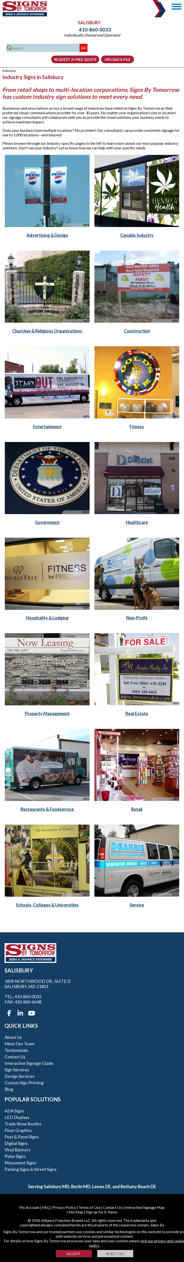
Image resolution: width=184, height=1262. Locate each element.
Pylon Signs (15, 1156)
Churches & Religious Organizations (47, 331)
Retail (137, 809)
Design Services (19, 1076)
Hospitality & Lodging (47, 617)
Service (137, 905)
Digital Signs (16, 1143)
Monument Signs (20, 1162)
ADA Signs (14, 1110)
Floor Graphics (18, 1130)
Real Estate (137, 713)
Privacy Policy (64, 1207)
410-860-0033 (92, 29)
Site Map (76, 1212)
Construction (137, 331)
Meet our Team (19, 1043)
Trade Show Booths (23, 1123)
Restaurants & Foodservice (47, 809)
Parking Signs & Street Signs (31, 1169)
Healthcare (137, 522)
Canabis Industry (137, 235)
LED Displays (17, 1117)
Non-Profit (137, 617)
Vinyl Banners (17, 1149)
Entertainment (47, 426)
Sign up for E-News (101, 1212)
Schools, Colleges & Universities (47, 905)
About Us (13, 1037)
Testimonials (16, 1050)
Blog (9, 1089)
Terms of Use (89, 1207)
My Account (29, 1207)
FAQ (46, 1207)
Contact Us (15, 1056)
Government (47, 522)
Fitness (137, 426)
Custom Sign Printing (24, 1082)
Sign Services (17, 1069)
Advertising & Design (47, 235)
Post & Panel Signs (22, 1136)
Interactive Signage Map (144, 1207)
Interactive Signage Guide (29, 1063)
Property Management (47, 713)
